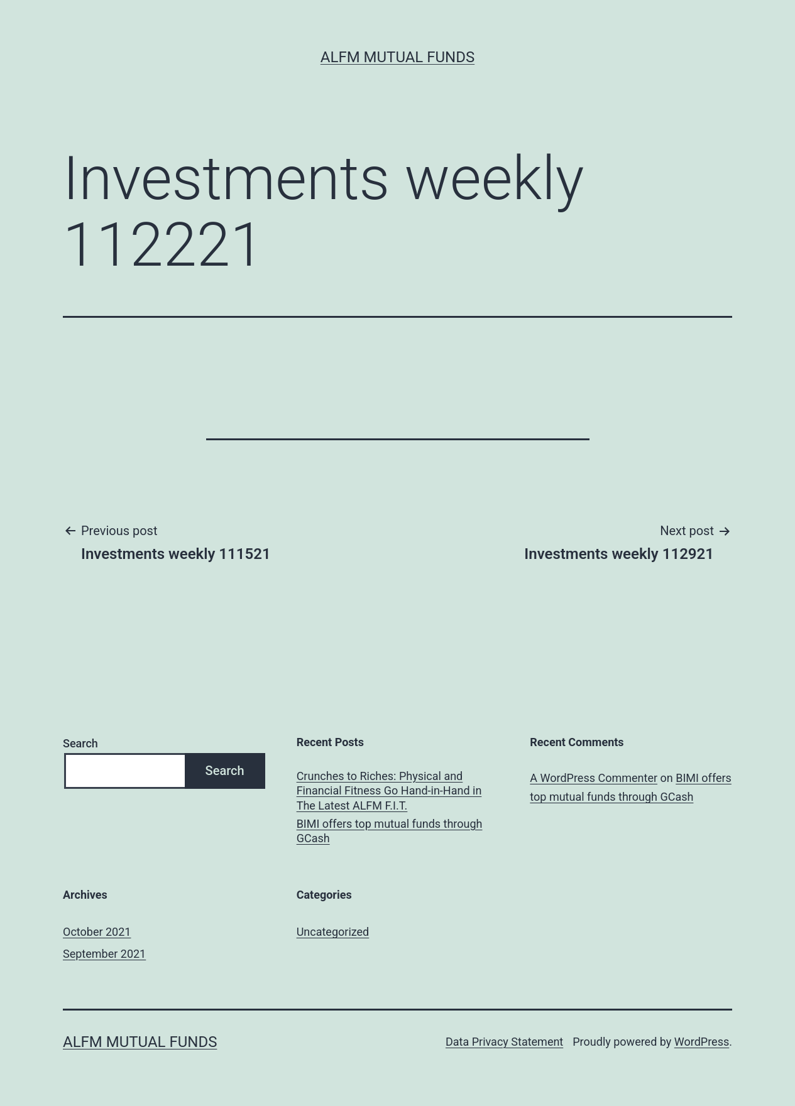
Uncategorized (333, 931)
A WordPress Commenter (593, 777)
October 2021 (97, 931)
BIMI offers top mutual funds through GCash (390, 831)
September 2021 (104, 953)
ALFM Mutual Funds (397, 57)
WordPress (701, 1041)
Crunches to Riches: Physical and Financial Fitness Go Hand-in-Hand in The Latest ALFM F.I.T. (389, 790)
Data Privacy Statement (504, 1041)
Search (80, 743)
